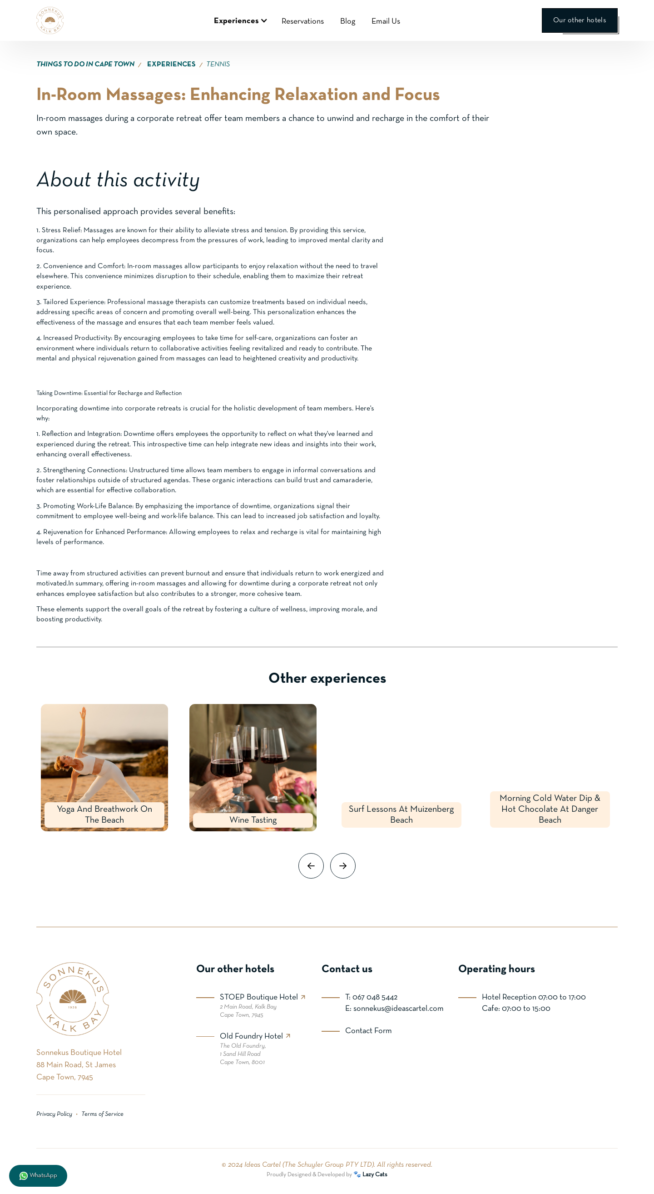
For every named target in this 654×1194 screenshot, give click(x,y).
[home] (50, 20)
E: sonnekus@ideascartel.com (394, 1009)
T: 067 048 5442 (371, 997)
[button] (239, 20)
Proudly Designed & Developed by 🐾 (327, 1175)
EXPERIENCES (171, 64)
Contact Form (368, 1031)
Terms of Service (102, 1114)
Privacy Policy (54, 1114)
